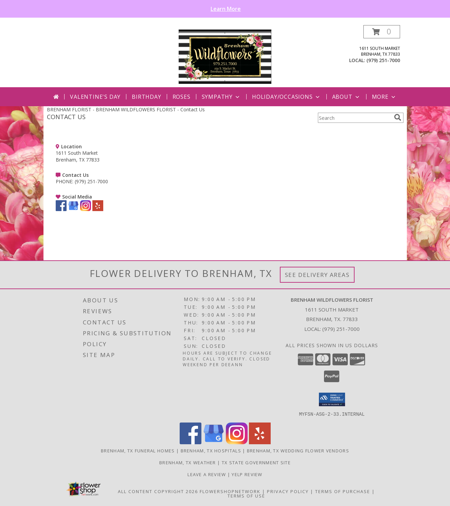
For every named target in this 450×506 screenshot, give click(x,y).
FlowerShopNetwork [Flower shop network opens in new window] (230, 491)
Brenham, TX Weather (187, 462)
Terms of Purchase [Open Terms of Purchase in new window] (342, 491)
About (346, 96)
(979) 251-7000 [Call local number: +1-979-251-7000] (383, 60)
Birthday (146, 96)
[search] (397, 117)
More (384, 96)
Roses (182, 96)
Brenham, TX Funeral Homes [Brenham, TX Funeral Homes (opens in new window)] (138, 450)
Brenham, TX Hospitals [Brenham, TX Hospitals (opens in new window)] (211, 450)
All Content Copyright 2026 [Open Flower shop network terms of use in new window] (158, 491)
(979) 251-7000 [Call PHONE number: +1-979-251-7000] (91, 181)
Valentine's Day (95, 96)
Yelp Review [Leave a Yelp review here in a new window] (247, 474)
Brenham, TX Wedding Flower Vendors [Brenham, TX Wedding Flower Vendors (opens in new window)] (298, 450)
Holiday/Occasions (286, 96)
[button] (381, 31)
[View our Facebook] (61, 209)
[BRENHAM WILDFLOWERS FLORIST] (225, 56)
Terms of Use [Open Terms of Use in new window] (246, 495)
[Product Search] (354, 118)
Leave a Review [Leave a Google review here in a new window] (207, 474)
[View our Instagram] (85, 209)
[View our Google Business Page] (73, 209)
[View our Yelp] (97, 209)
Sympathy (221, 96)
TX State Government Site (256, 462)
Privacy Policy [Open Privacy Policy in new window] (288, 491)
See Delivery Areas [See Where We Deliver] (317, 275)
